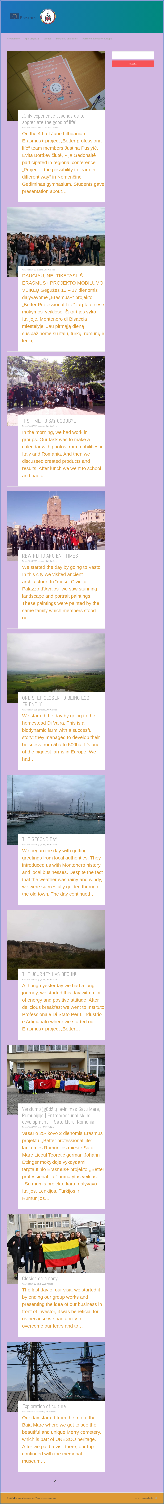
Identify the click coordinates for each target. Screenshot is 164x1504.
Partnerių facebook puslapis (97, 38)
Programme (13, 38)
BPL (33, 127)
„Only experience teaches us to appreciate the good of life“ (53, 119)
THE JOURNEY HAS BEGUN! (49, 974)
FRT (155, 1498)
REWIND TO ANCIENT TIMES (50, 555)
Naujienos (53, 127)
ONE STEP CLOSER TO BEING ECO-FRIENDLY (56, 701)
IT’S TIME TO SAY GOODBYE (49, 421)
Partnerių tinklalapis (67, 38)
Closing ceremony (39, 1278)
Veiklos (47, 38)
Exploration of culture (44, 1406)
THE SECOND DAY (39, 839)
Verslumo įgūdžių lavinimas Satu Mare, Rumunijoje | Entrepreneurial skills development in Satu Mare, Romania (61, 1115)
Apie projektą (32, 38)
